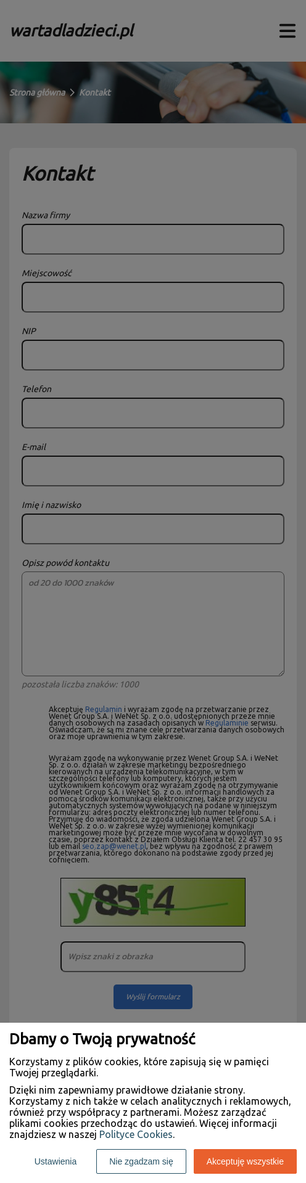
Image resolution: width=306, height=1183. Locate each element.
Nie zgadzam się (141, 1161)
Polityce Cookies (136, 1134)
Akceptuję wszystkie (245, 1161)
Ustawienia (55, 1161)
